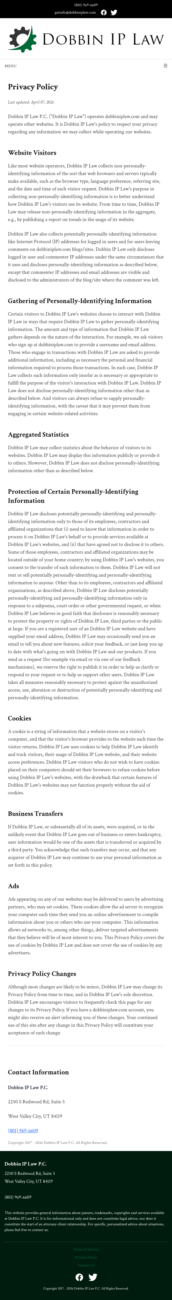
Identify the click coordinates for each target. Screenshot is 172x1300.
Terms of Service (86, 1249)
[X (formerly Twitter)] (114, 12)
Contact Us (86, 1265)
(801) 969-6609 (86, 5)
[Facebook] (103, 12)
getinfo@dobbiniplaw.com (75, 12)
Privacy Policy (86, 1257)
